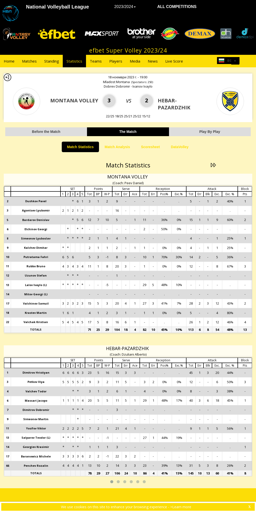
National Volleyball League (57, 7)
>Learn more (180, 506)
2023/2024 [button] (125, 7)
